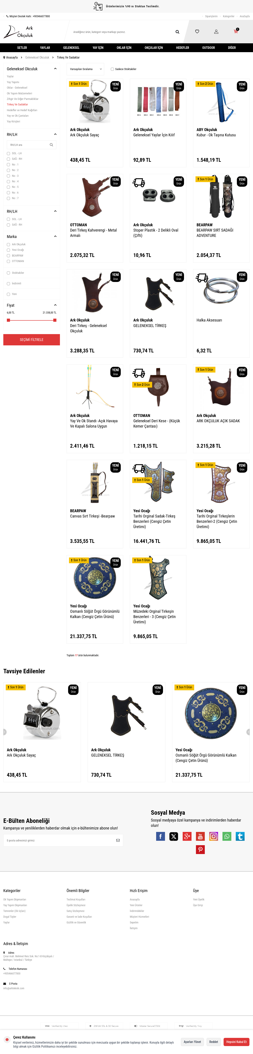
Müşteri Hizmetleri (139, 916)
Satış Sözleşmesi (75, 911)
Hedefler (182, 47)
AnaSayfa (245, 16)
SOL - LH (14, 153)
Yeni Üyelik (198, 899)
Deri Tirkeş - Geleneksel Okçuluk (88, 328)
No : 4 (13, 181)
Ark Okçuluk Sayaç (84, 135)
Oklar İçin (124, 47)
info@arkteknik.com (13, 988)
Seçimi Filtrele (32, 340)
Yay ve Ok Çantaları (18, 115)
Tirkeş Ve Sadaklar (17, 104)
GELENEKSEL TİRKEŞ (149, 325)
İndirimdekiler (137, 911)
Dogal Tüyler (9, 916)
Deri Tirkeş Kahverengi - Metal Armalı (93, 233)
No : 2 (13, 170)
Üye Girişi (198, 905)
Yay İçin (98, 47)
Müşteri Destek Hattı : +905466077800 (26, 16)
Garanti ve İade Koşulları (79, 916)
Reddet (213, 1042)
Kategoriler (228, 16)
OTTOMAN (15, 261)
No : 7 (13, 198)
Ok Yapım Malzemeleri (19, 93)
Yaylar (45, 47)
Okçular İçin (154, 47)
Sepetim (134, 922)
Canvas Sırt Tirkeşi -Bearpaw (92, 516)
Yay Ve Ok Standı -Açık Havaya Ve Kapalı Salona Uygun (94, 423)
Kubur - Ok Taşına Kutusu (216, 135)
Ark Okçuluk (16, 244)
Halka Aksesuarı (209, 320)
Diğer (232, 47)
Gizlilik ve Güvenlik (76, 922)
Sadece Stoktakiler (123, 69)
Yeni (12, 294)
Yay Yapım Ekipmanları (15, 905)
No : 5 (13, 187)
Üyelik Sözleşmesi (76, 905)
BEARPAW (15, 255)
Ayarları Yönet (192, 1042)
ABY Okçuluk (207, 129)
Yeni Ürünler (136, 905)
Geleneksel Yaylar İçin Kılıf (154, 135)
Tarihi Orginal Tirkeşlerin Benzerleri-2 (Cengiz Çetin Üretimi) (217, 521)
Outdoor (208, 47)
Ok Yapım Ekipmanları (14, 899)
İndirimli (14, 283)
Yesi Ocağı (15, 250)
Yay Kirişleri (13, 121)
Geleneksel (71, 47)
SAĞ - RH (14, 159)
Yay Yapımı (13, 82)
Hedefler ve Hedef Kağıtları (22, 110)
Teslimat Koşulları (76, 899)
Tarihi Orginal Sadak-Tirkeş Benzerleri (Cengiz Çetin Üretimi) (154, 521)
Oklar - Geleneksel (17, 87)
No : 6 (13, 192)
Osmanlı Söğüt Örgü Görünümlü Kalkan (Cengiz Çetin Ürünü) (94, 614)
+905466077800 (11, 973)
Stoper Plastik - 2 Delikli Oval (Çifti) (155, 233)
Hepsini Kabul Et (236, 1042)
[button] (3, 732)
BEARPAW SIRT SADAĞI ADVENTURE (215, 233)
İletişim (134, 928)
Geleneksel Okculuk (37, 57)
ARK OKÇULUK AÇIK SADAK (218, 421)
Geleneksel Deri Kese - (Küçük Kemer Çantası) (156, 423)
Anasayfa (10, 57)
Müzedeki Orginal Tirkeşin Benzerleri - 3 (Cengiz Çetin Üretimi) (154, 616)
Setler (22, 47)
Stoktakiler (15, 273)
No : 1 (13, 164)
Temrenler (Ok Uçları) (14, 911)
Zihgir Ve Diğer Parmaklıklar (22, 99)
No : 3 (13, 176)
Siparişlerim (211, 16)
